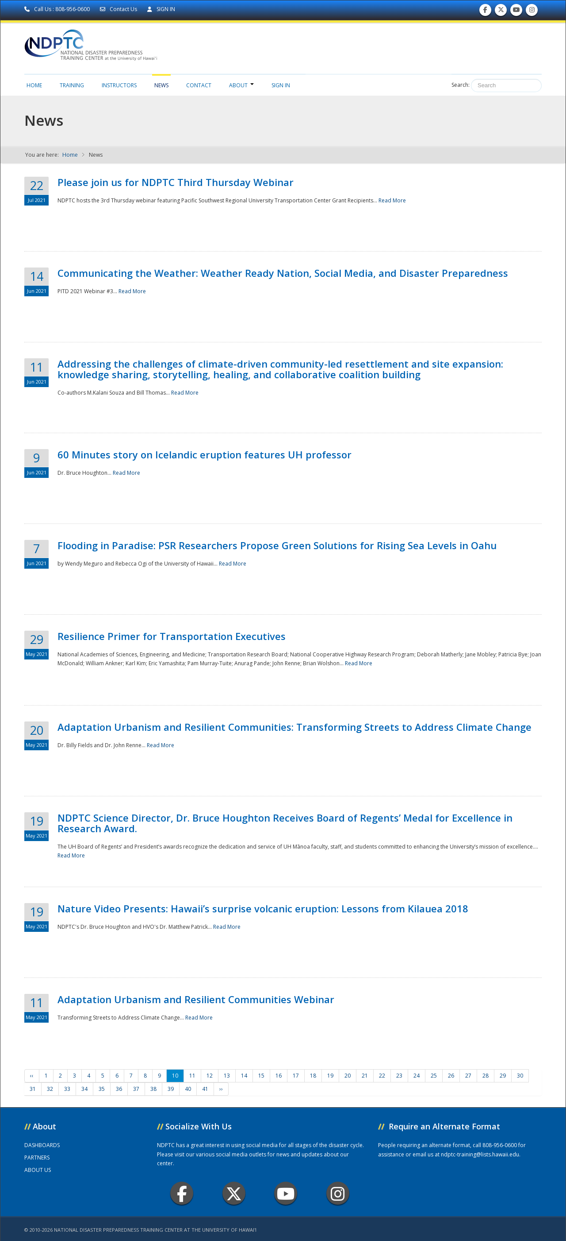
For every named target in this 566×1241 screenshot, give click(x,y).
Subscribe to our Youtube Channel (516, 12)
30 (520, 1075)
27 (468, 1075)
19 (330, 1075)
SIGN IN (161, 9)
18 (313, 1075)
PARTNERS (37, 1157)
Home (34, 85)
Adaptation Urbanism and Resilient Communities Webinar (195, 999)
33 (67, 1089)
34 (84, 1089)
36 (119, 1089)
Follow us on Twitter (501, 12)
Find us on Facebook (485, 12)
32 (50, 1089)
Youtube (286, 1193)
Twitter (234, 1193)
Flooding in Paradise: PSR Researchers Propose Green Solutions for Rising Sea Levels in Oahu (277, 545)
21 (365, 1075)
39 (171, 1089)
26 (451, 1075)
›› (221, 1089)
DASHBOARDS (42, 1145)
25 (434, 1075)
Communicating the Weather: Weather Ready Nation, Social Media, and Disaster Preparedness (282, 272)
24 (416, 1075)
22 (382, 1075)
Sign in (281, 85)
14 (244, 1075)
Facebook (182, 1193)
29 (503, 1075)
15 (261, 1075)
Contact (198, 85)
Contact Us (119, 9)
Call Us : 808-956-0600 (57, 9)
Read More (392, 200)
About (241, 85)
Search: (460, 85)
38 (153, 1089)
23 (399, 1075)
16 (278, 1075)
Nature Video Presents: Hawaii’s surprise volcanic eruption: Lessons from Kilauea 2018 (262, 908)
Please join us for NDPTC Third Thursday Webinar (175, 182)
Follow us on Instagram (532, 12)
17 (296, 1075)
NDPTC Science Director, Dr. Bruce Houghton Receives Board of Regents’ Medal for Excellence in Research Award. (284, 823)
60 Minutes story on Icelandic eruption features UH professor (204, 454)
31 (33, 1089)
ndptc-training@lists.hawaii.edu (480, 1154)
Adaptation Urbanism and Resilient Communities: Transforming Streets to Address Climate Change (294, 726)
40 (188, 1089)
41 (205, 1089)
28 (485, 1075)
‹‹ (32, 1075)
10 (175, 1075)
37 (136, 1089)
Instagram (338, 1193)
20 (347, 1075)
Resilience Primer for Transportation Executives (171, 636)
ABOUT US (37, 1170)
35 (102, 1089)
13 (227, 1075)
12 (210, 1075)
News (161, 85)
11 (192, 1075)
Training (72, 85)
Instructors (119, 85)
